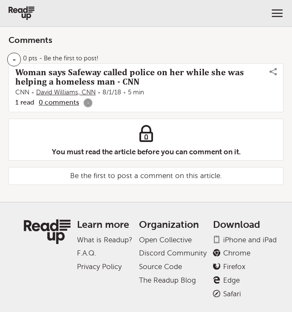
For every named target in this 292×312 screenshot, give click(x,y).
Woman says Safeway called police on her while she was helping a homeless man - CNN (129, 77)
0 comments (59, 102)
